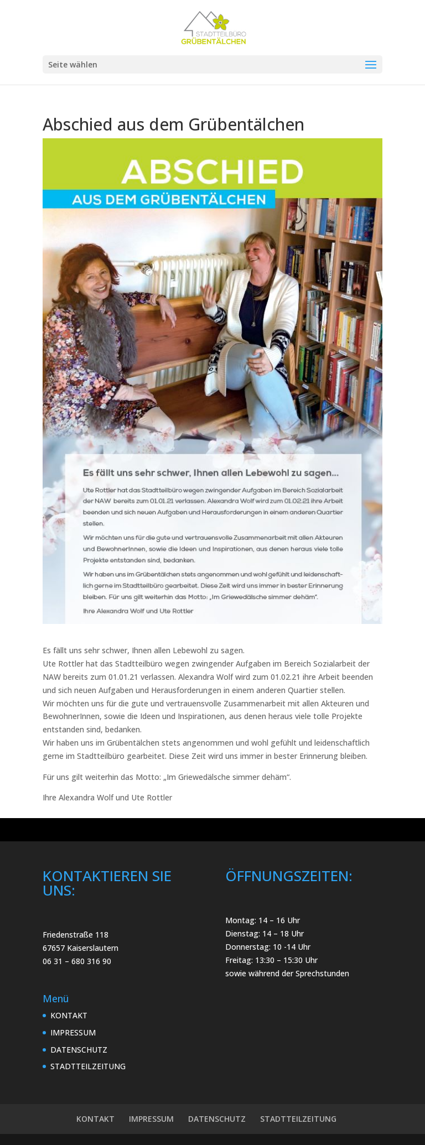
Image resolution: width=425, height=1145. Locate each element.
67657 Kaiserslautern (80, 948)
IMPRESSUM (73, 1032)
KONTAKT (68, 1015)
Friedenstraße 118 (75, 934)
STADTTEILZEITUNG (88, 1066)
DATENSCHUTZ (78, 1049)
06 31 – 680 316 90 (77, 961)
